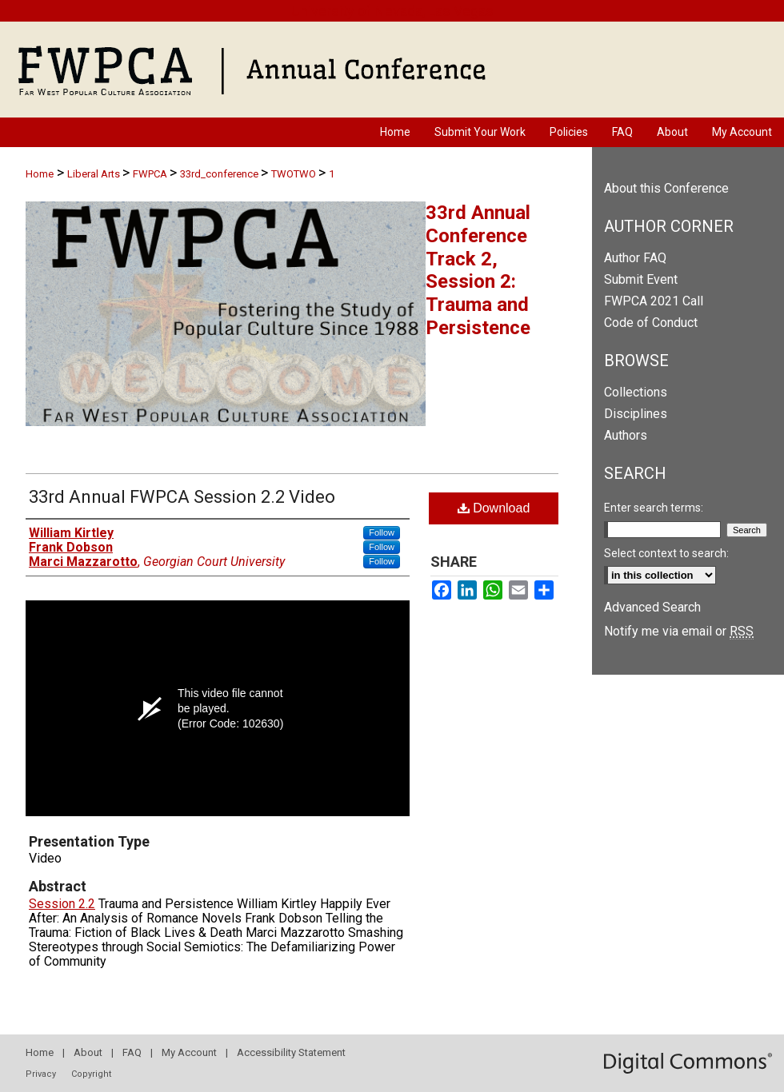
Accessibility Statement (291, 1052)
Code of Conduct (651, 322)
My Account (189, 1052)
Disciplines (635, 413)
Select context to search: (666, 553)
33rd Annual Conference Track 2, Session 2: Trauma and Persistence (478, 270)
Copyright (91, 1074)
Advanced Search (652, 607)
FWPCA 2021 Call (653, 301)
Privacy (41, 1074)
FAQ (132, 1052)
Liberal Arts (94, 174)
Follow (381, 532)
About (88, 1052)
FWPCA (151, 174)
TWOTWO (294, 174)
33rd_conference (220, 174)
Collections (635, 392)
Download (494, 508)
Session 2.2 (62, 903)
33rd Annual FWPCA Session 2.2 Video (182, 497)
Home (40, 174)
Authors (625, 435)
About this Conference (666, 188)
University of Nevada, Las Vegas (392, 10)
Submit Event (641, 279)
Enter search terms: (653, 507)
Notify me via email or (679, 631)
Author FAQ (635, 257)
